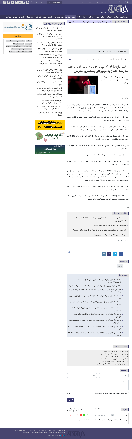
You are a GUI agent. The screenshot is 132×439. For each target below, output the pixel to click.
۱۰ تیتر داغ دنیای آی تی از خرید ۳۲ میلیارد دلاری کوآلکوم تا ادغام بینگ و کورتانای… (97, 315)
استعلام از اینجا (11, 41)
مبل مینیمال (27, 49)
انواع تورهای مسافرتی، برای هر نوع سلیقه (114, 359)
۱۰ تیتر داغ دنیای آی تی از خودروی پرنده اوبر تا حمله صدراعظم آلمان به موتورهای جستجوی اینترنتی (98, 69)
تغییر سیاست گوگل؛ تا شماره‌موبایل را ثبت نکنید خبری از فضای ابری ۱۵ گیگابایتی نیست (49, 36)
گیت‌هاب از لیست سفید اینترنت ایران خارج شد (49, 83)
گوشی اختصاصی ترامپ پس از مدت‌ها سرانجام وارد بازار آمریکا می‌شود (49, 89)
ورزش (84, 17)
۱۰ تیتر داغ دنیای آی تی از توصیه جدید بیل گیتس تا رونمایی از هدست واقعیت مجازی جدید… (95, 321)
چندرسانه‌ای (30, 17)
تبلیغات (89, 2)
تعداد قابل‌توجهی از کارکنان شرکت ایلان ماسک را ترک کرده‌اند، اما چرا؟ (49, 43)
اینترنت (98, 51)
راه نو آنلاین (21, 41)
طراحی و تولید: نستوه (56, 436)
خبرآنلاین (114, 9)
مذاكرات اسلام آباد (120, 21)
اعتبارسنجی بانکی (17, 49)
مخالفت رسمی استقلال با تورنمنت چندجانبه (110, 225)
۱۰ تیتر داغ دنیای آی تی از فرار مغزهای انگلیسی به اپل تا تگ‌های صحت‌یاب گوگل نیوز (94, 327)
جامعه (97, 17)
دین (44, 17)
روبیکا (5, 2)
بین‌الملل (90, 17)
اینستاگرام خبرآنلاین (20, 2)
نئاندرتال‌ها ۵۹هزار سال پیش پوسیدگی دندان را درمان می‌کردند (49, 29)
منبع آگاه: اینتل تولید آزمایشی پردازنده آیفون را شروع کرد (49, 95)
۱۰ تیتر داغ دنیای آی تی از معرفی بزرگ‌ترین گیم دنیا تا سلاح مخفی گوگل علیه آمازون (95, 303)
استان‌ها (8, 17)
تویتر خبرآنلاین (16, 2)
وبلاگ (15, 17)
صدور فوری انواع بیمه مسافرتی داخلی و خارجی (112, 364)
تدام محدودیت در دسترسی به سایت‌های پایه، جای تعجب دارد (51, 101)
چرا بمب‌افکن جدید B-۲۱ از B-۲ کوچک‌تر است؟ (49, 113)
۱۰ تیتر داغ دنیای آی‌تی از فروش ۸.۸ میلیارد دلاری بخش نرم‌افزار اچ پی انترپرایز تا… (95, 297)
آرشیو (83, 2)
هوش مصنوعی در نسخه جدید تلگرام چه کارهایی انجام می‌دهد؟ (49, 50)
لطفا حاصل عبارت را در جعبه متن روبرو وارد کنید (112, 393)
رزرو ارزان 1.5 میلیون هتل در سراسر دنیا (114, 354)
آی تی (120, 266)
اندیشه (50, 17)
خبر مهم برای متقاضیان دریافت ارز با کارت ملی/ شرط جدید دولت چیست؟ (99, 230)
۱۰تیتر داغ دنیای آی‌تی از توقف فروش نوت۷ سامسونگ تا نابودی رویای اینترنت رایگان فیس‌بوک (95, 290)
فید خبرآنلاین (27, 2)
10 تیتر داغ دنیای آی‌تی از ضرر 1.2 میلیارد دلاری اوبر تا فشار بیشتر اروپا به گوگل (94, 286)
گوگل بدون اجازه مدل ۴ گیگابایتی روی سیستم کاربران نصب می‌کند (49, 107)
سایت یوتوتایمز (11, 46)
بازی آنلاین (28, 44)
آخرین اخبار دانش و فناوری (53, 23)
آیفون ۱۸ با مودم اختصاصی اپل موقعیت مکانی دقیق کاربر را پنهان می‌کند (50, 63)
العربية (118, 2)
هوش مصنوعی (59, 17)
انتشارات (21, 17)
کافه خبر (39, 17)
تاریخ (78, 17)
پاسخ (72, 415)
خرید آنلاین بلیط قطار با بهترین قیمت (115, 356)
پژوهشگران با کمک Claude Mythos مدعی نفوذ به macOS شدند (50, 56)
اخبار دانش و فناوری (110, 51)
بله (8, 2)
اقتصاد (109, 17)
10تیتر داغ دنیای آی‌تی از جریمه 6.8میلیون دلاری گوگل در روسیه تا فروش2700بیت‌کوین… (99, 281)
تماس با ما (103, 2)
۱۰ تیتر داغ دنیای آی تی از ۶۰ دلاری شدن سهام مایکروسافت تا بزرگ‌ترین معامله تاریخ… (94, 333)
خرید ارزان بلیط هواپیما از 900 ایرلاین (115, 351)
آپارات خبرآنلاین (12, 2)
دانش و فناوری (70, 17)
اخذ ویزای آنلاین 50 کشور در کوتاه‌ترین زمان (113, 361)
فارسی (124, 2)
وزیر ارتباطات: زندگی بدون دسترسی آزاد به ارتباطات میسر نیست (49, 71)
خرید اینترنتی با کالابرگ (24, 46)
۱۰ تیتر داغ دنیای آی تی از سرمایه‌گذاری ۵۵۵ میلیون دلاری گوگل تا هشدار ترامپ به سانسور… (94, 309)
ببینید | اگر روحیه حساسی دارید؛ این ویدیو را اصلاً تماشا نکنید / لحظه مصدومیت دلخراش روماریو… (96, 219)
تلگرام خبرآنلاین (23, 2)
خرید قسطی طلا (18, 44)
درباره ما (96, 2)
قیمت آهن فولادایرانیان (24, 51)
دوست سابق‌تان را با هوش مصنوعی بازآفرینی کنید (50, 77)
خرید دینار (12, 51)
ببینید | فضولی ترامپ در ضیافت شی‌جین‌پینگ (109, 235)
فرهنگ (103, 17)
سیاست (116, 17)
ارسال (71, 400)
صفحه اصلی (124, 17)
